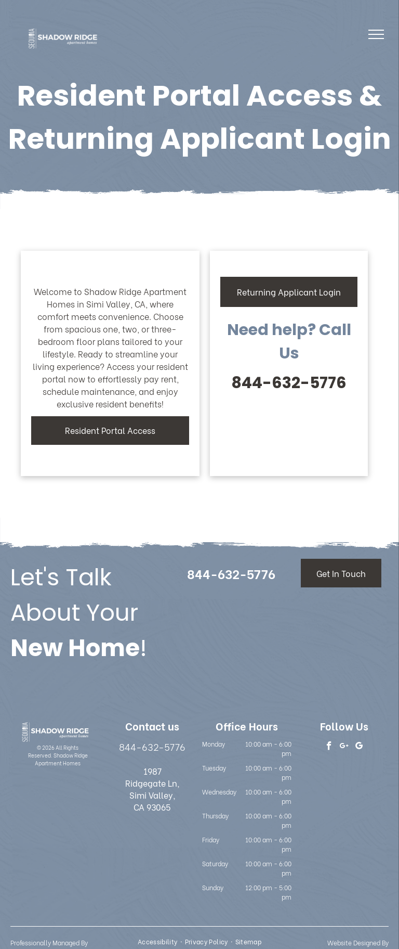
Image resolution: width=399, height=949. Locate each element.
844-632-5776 (289, 383)
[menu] (376, 34)
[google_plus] (344, 747)
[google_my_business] (359, 747)
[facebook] (329, 747)
